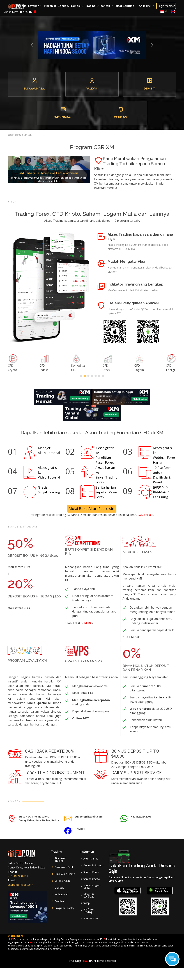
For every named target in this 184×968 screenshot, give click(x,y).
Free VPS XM (90, 918)
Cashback (60, 901)
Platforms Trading (89, 910)
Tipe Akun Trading (60, 859)
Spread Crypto (91, 879)
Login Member (166, 6)
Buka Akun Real (64, 867)
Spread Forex (91, 872)
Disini (88, 623)
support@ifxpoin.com (20, 884)
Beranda (21, 6)
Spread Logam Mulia (91, 886)
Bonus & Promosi (93, 865)
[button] (32, 45)
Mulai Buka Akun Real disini (92, 508)
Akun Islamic (90, 858)
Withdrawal (61, 894)
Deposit (59, 887)
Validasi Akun (62, 881)
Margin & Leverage (88, 895)
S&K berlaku (146, 515)
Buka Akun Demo (65, 874)
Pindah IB (50, 6)
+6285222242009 (18, 876)
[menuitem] (164, 11)
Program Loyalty (64, 908)
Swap (86, 903)
